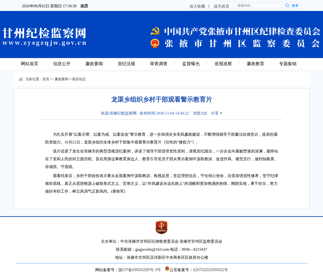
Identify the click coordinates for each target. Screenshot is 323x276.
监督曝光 (191, 63)
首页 (45, 79)
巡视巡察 (223, 63)
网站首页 (29, 63)
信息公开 (62, 63)
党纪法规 (126, 63)
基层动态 (79, 79)
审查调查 (158, 63)
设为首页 (221, 6)
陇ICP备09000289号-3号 (139, 269)
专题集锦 (288, 63)
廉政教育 (255, 63)
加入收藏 (197, 6)
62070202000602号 (210, 269)
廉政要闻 (94, 63)
